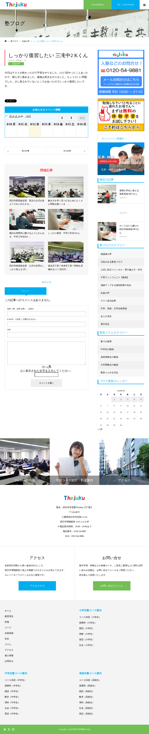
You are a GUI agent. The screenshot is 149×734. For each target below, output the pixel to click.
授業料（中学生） (13, 686)
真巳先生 (105, 324)
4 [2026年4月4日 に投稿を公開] (134, 399)
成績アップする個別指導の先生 (116, 285)
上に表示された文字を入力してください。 (46, 370)
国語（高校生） (86, 691)
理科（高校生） (86, 702)
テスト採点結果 (108, 301)
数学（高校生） (86, 697)
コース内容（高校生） (90, 680)
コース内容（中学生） (15, 680)
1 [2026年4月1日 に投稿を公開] (114, 399)
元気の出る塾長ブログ (112, 262)
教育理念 (9, 616)
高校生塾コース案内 (90, 673)
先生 (7, 639)
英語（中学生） (12, 714)
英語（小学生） (86, 639)
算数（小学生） (86, 634)
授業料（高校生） (88, 686)
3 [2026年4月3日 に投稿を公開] (127, 399)
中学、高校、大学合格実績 (114, 308)
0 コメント (26, 291)
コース (8, 627)
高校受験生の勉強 (109, 357)
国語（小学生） (86, 628)
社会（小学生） (86, 645)
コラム (8, 644)
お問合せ (9, 661)
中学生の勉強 (107, 349)
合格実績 (9, 633)
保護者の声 (106, 254)
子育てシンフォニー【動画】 (115, 277)
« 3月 (100, 429)
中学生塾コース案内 (16, 673)
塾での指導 (106, 341)
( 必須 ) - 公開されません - (22, 319)
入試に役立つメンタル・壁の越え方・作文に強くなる (121, 271)
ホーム (8, 611)
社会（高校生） (86, 708)
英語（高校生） (86, 714)
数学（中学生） (12, 697)
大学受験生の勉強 (109, 365)
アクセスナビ (37, 585)
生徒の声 (16, 64)
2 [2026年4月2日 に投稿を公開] (120, 399)
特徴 (7, 622)
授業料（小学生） (88, 623)
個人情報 (9, 655)
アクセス (9, 650)
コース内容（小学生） (90, 617)
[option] (121, 158)
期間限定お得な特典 (108, 161)
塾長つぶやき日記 (109, 372)
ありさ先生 (106, 316)
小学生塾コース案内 (90, 610)
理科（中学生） (12, 702)
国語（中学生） (12, 691)
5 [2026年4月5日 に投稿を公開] (141, 399)
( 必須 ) (20, 309)
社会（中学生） (12, 708)
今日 (82, 118)
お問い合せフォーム (112, 585)
